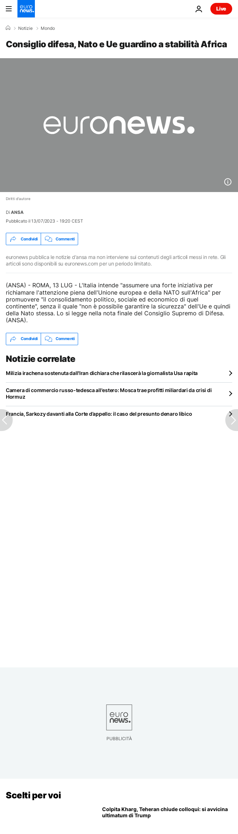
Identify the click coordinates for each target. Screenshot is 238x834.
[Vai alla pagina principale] (26, 8)
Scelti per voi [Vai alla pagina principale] (33, 795)
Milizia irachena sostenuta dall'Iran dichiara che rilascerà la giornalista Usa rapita (102, 373)
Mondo (48, 28)
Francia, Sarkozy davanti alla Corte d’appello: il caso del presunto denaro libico (99, 414)
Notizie (25, 28)
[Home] (8, 28)
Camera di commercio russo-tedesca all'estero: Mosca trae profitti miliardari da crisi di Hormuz (108, 393)
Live (221, 8)
